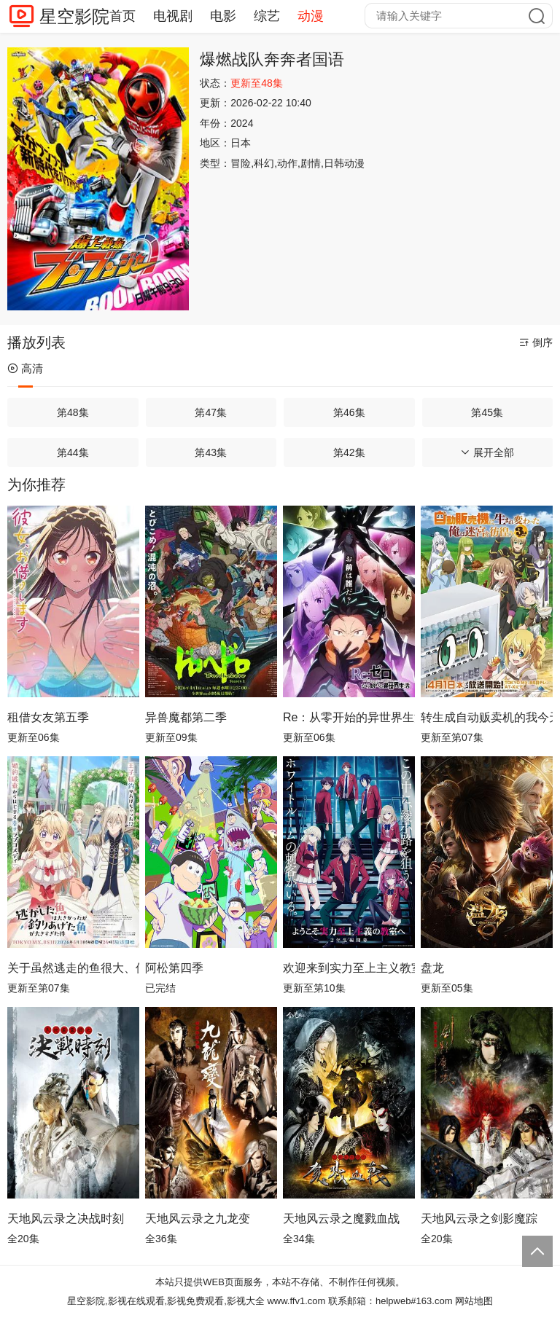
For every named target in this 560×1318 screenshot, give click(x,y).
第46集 (349, 412)
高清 (25, 368)
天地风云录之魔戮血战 (341, 1218)
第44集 (73, 452)
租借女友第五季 (48, 717)
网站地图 (474, 1300)
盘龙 (432, 968)
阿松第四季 (174, 968)
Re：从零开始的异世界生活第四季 (349, 717)
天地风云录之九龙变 (197, 1218)
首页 (122, 16)
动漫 (311, 16)
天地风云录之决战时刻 (65, 1218)
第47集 (211, 412)
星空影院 (74, 16)
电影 (223, 16)
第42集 (349, 452)
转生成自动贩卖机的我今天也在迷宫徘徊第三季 (487, 717)
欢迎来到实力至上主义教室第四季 (349, 968)
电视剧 (172, 16)
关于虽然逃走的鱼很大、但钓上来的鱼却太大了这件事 (73, 968)
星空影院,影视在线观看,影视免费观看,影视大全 (166, 1300)
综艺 (267, 16)
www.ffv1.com (296, 1300)
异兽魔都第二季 (186, 717)
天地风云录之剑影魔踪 (479, 1218)
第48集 (73, 412)
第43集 (211, 452)
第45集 (487, 412)
